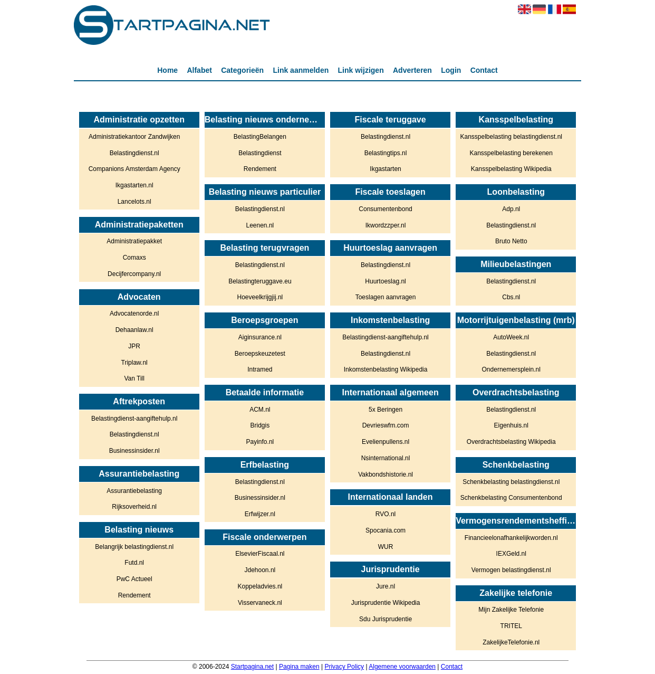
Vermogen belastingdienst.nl (511, 570)
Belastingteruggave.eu (259, 281)
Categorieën (242, 70)
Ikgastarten (385, 169)
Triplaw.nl (134, 362)
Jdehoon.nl (260, 570)
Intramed (259, 369)
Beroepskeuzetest (260, 353)
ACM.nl (259, 409)
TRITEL (511, 626)
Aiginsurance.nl (260, 337)
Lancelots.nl (134, 201)
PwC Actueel (134, 579)
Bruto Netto (511, 241)
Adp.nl (511, 209)
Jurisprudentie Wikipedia (385, 602)
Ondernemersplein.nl (511, 369)
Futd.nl (134, 562)
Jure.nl (385, 586)
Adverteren (412, 70)
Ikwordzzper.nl (385, 225)
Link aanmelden (301, 70)
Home (167, 70)
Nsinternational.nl (385, 458)
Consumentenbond (385, 209)
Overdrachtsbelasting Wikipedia (511, 441)
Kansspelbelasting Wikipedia (511, 169)
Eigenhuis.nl (511, 425)
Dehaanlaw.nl (134, 330)
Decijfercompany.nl (134, 274)
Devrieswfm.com (385, 425)
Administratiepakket (134, 241)
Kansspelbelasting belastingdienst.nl (511, 136)
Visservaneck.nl (260, 602)
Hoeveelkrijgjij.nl (260, 297)
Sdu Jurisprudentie (385, 619)
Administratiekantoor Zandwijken (134, 136)
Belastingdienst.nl (134, 153)
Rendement (134, 595)
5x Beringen (385, 409)
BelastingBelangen (260, 136)
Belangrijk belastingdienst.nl (134, 546)
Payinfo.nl (260, 441)
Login (451, 70)
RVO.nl (385, 514)
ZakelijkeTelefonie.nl (511, 642)
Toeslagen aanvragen (385, 297)
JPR (134, 346)
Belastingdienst (259, 153)
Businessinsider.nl (134, 450)
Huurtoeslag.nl (385, 281)
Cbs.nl (511, 297)
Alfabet (199, 70)
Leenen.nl (260, 225)
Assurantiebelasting (134, 491)
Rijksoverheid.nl (134, 506)
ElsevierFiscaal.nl (259, 553)
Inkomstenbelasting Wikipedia (386, 369)
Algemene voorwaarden (402, 666)
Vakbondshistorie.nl (385, 474)
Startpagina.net (252, 666)
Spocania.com (385, 530)
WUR (385, 546)
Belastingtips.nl (385, 153)
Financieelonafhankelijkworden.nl (511, 538)
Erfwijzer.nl (260, 514)
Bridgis (260, 425)
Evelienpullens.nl (385, 441)
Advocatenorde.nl (134, 313)
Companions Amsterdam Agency (134, 169)
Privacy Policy (344, 666)
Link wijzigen (361, 70)
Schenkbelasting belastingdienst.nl (511, 482)
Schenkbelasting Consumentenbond (511, 497)
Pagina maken (299, 666)
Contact (484, 70)
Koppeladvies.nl (260, 586)
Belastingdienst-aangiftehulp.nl (134, 418)
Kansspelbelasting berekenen (511, 153)
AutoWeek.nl (511, 337)
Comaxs (134, 257)
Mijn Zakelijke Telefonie (511, 609)
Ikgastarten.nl (134, 185)
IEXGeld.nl (511, 553)
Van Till (134, 378)
